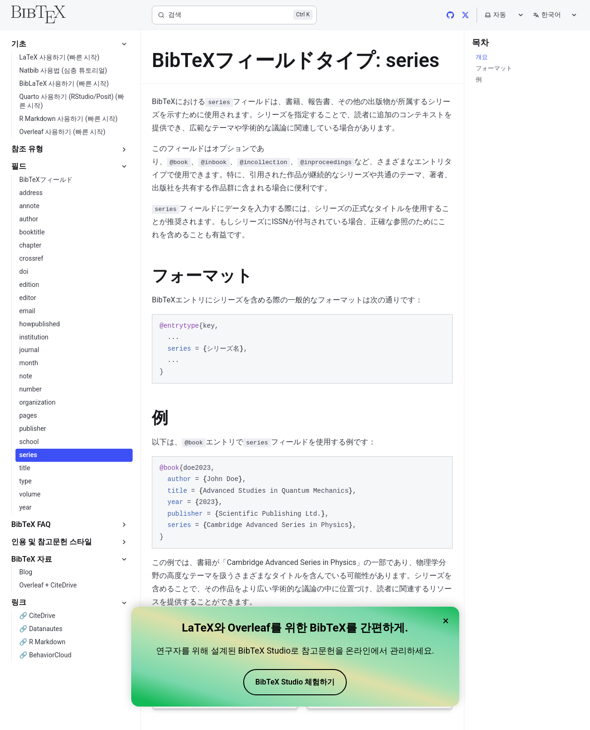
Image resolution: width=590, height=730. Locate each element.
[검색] (234, 15)
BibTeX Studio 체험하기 (295, 681)
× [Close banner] (446, 620)
